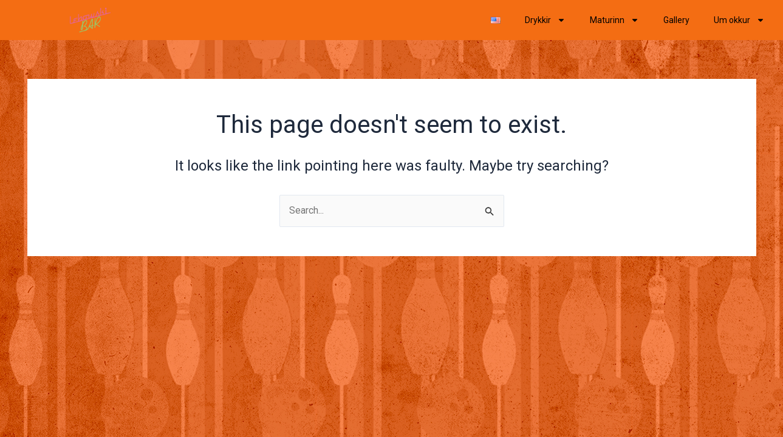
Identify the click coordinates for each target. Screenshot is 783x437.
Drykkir (545, 20)
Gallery (676, 20)
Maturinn (614, 20)
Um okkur (739, 20)
